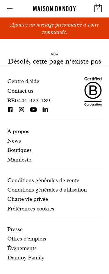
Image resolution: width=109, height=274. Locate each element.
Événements (22, 248)
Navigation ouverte (10, 8)
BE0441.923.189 (28, 100)
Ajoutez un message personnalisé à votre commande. (54, 28)
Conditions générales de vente (43, 180)
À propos (18, 131)
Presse (15, 229)
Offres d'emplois (26, 238)
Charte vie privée (27, 199)
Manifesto (19, 159)
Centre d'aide (23, 81)
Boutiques (19, 150)
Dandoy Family (25, 257)
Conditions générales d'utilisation (47, 189)
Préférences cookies (30, 208)
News (14, 140)
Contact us (20, 90)
